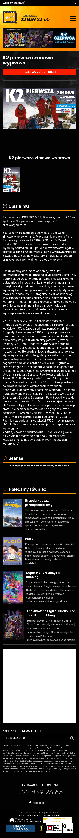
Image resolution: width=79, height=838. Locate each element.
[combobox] (39, 3)
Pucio (29, 539)
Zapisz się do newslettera (22, 731)
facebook (37, 802)
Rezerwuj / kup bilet (40, 72)
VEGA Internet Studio (50, 815)
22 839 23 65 (35, 19)
